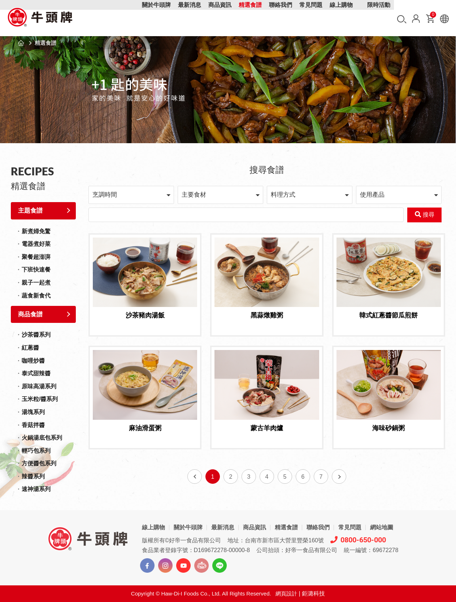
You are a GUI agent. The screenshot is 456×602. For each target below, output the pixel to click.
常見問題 (310, 19)
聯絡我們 (280, 19)
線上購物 (341, 19)
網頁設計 (286, 593)
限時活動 (378, 19)
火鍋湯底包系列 (42, 438)
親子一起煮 (36, 282)
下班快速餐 (36, 269)
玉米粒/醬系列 (40, 399)
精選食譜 (250, 19)
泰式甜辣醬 (36, 373)
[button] (131, 195)
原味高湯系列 (39, 386)
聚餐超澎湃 (36, 257)
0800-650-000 (358, 539)
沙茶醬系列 (36, 335)
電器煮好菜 (36, 244)
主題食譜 (30, 210)
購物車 (432, 16)
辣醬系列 (33, 476)
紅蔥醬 (30, 348)
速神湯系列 (36, 489)
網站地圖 (381, 527)
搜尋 (402, 19)
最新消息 (189, 19)
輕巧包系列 (36, 451)
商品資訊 (219, 19)
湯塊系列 (33, 412)
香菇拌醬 (33, 425)
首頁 (21, 43)
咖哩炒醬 (33, 361)
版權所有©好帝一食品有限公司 (181, 540)
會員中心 (416, 18)
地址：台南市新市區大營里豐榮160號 (275, 540)
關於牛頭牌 (156, 19)
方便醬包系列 (39, 463)
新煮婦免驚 (36, 231)
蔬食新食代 (36, 296)
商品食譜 (30, 314)
